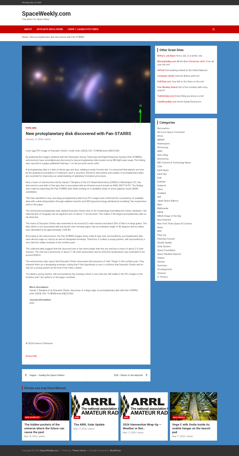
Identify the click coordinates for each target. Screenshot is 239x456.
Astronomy (163, 158)
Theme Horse (79, 450)
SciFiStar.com (164, 81)
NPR (159, 231)
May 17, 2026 (80, 429)
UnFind (161, 70)
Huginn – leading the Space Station (47, 375)
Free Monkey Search (167, 87)
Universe (161, 273)
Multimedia (162, 208)
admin (48, 139)
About (28, 29)
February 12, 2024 (34, 139)
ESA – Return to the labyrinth (128, 375)
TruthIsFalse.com (166, 96)
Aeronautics (163, 128)
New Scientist (164, 219)
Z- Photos (162, 277)
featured (161, 185)
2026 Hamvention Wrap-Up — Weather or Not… (142, 426)
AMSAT (161, 139)
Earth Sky (162, 174)
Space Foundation (166, 250)
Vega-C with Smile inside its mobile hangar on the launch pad (191, 428)
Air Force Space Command (170, 132)
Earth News (163, 170)
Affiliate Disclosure (50, 29)
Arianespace (163, 143)
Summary (162, 265)
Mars (159, 204)
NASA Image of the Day (169, 216)
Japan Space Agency (167, 200)
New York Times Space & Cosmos (174, 223)
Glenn (160, 189)
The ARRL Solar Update (89, 424)
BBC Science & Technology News (174, 162)
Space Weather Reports (169, 254)
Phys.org (31, 128)
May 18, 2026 (30, 436)
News (160, 227)
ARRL (160, 151)
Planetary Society (166, 238)
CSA (159, 166)
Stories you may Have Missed (45, 388)
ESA (159, 177)
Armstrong (162, 147)
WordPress (115, 450)
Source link (31, 356)
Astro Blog (162, 155)
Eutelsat (161, 181)
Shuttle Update (164, 242)
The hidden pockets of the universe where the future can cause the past (44, 428)
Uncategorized (164, 269)
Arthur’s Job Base (166, 55)
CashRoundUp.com (167, 101)
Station (160, 257)
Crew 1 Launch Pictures (83, 29)
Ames (160, 136)
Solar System (164, 246)
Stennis (161, 261)
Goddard (161, 193)
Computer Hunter (166, 76)
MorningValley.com (166, 61)
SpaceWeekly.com (46, 13)
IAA (159, 197)
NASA (160, 212)
